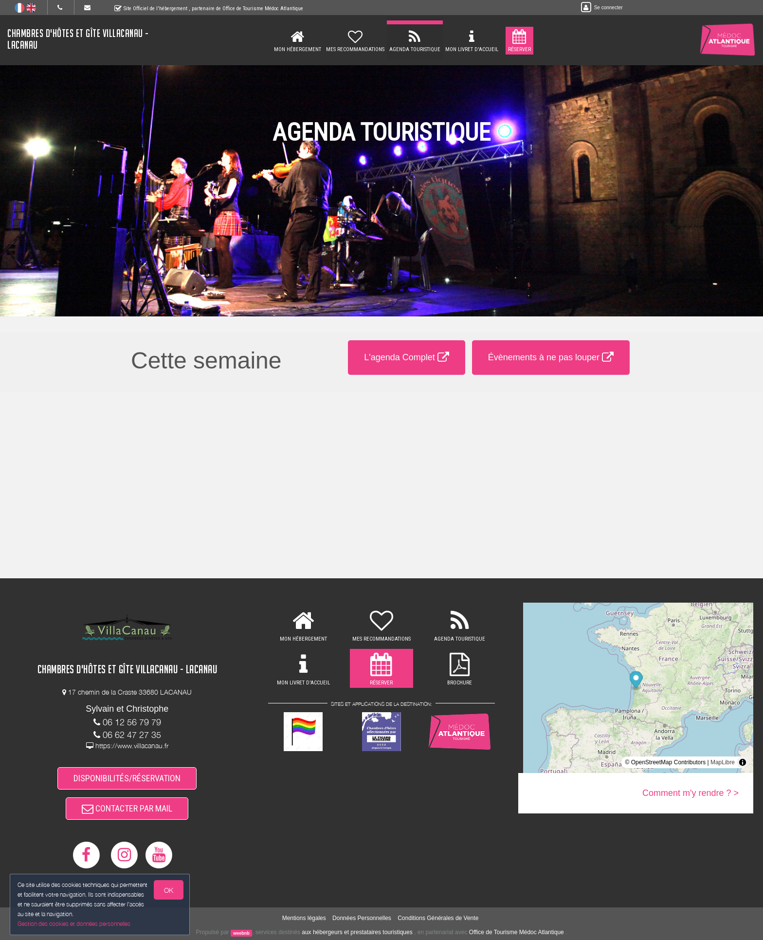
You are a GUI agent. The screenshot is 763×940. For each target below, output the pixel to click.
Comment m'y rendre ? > (690, 793)
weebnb (241, 932)
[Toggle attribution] (742, 762)
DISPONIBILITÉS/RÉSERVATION (127, 778)
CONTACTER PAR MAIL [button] (127, 808)
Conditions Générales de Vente (438, 918)
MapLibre (722, 762)
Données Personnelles (361, 918)
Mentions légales (304, 918)
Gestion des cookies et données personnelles (74, 923)
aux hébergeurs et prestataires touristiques (357, 932)
